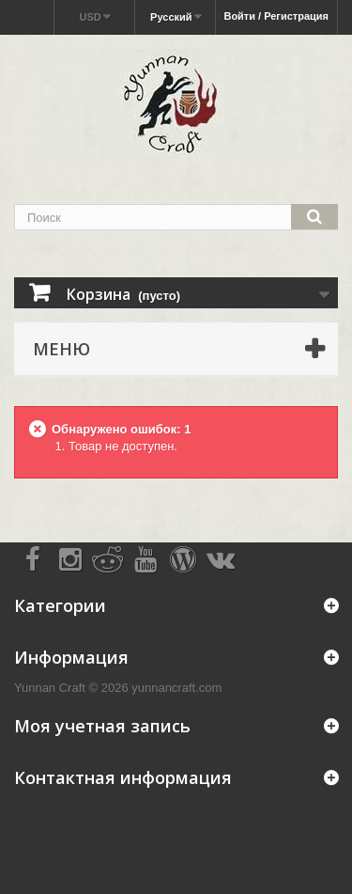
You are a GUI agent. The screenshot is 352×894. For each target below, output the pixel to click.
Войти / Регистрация (276, 16)
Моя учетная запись (102, 725)
